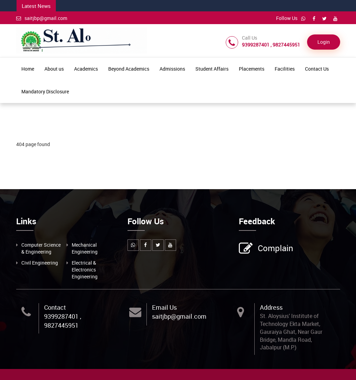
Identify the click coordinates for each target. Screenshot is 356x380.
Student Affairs (211, 68)
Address (271, 307)
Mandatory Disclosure (45, 91)
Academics (86, 68)
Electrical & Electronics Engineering (85, 269)
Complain (274, 249)
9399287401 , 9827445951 (62, 320)
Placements (251, 68)
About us (54, 68)
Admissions (172, 68)
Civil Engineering (39, 262)
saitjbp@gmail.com (41, 18)
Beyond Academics (128, 68)
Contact (55, 307)
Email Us (164, 307)
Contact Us (317, 68)
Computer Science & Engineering (41, 248)
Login (323, 42)
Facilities (285, 68)
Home (27, 68)
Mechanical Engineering (85, 248)
